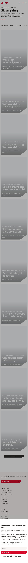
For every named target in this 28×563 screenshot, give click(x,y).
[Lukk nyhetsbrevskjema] (25, 521)
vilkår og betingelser (15, 556)
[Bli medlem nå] (1, 556)
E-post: (4, 548)
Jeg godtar (11, 556)
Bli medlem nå (13, 552)
